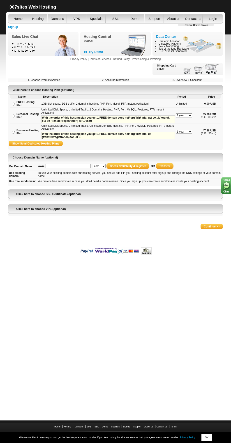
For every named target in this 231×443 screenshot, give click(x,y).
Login (213, 19)
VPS (76, 19)
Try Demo (96, 52)
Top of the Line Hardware (174, 48)
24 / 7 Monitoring (169, 46)
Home (18, 19)
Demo (134, 19)
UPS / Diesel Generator (173, 51)
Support (154, 19)
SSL (115, 19)
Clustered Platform (170, 43)
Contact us (193, 19)
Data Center (166, 37)
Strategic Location (169, 41)
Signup (126, 426)
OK (206, 437)
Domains (57, 19)
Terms (174, 426)
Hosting (38, 19)
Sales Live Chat (25, 37)
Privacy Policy (187, 437)
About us (173, 19)
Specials (96, 19)
